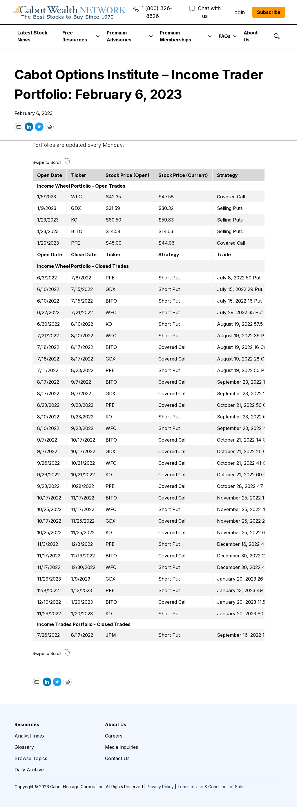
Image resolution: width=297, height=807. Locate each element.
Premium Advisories (119, 36)
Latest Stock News (32, 36)
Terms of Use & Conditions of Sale (210, 786)
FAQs (225, 36)
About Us (251, 36)
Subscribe (268, 12)
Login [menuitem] (238, 12)
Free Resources (74, 36)
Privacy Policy (160, 786)
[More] (97, 36)
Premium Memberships (175, 36)
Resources (27, 724)
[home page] (69, 12)
